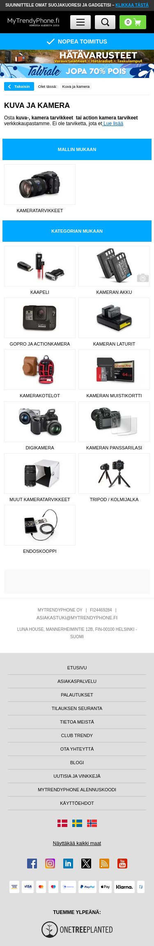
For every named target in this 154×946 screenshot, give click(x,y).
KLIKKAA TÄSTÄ (132, 5)
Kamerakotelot (40, 395)
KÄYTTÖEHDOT (77, 803)
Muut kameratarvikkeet (39, 499)
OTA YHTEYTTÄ (77, 749)
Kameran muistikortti (114, 395)
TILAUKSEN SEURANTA (77, 708)
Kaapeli (39, 292)
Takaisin (22, 86)
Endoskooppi (39, 551)
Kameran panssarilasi (114, 447)
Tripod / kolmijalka (114, 499)
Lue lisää (112, 123)
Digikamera (39, 447)
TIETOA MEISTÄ (77, 721)
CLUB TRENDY (77, 735)
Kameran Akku (114, 292)
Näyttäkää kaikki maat (77, 843)
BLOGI (77, 762)
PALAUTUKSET (77, 694)
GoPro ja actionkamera (40, 343)
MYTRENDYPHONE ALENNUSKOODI (77, 789)
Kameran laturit (114, 343)
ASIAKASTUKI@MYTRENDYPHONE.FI (77, 617)
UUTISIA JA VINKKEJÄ (76, 776)
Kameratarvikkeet (39, 210)
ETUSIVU (77, 667)
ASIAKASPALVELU (77, 681)
